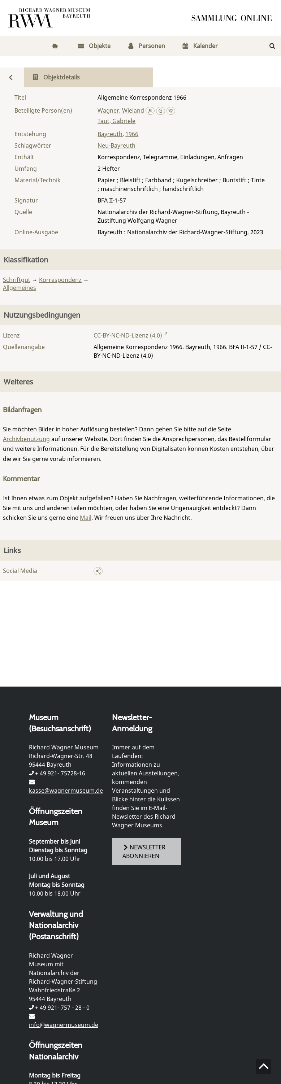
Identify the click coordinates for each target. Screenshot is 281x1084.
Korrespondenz (60, 280)
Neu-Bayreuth (116, 145)
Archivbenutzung (26, 439)
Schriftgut (16, 280)
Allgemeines (19, 288)
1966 (131, 134)
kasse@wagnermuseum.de (66, 791)
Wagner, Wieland (121, 110)
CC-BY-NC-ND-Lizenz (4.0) (128, 335)
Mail (85, 518)
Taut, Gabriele (116, 121)
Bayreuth (110, 134)
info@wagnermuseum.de (63, 1025)
